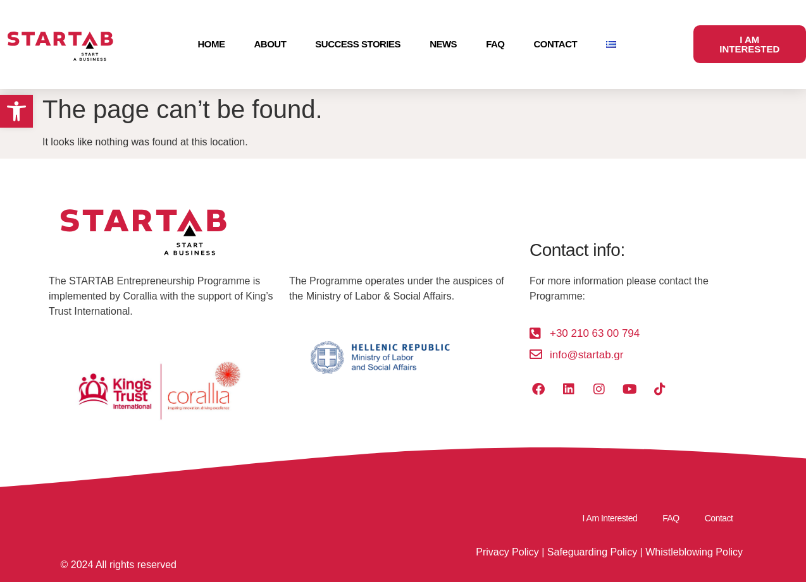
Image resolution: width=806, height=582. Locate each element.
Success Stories (357, 44)
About (270, 44)
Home (211, 44)
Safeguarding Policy (592, 552)
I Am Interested (610, 518)
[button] (16, 111)
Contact (555, 44)
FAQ (495, 44)
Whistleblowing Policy (694, 552)
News (443, 44)
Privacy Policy (507, 552)
